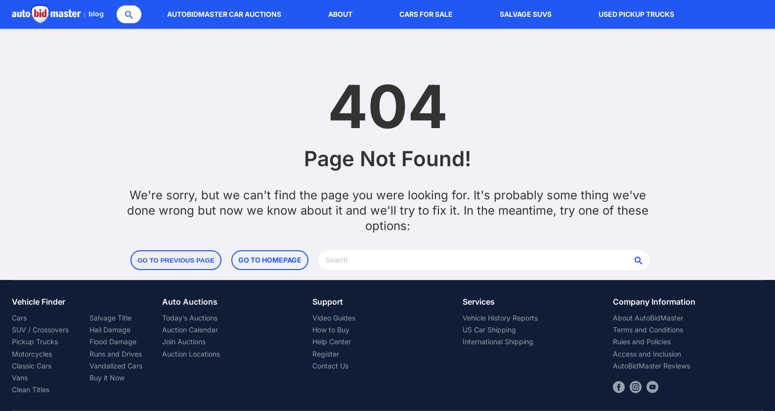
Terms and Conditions (648, 329)
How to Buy (330, 329)
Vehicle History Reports (500, 318)
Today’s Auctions (189, 318)
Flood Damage (112, 341)
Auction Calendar (190, 329)
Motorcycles (32, 354)
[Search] (129, 14)
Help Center (331, 341)
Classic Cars (31, 366)
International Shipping (498, 341)
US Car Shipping (489, 329)
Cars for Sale (426, 14)
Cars (19, 318)
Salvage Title (110, 318)
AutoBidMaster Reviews (651, 366)
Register (325, 354)
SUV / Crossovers (40, 329)
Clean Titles (30, 389)
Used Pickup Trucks (636, 14)
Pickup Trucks (35, 341)
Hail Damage (109, 329)
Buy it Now (107, 377)
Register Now (741, 14)
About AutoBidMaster (648, 318)
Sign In (708, 14)
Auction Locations (191, 354)
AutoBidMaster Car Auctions (224, 14)
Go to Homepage (269, 260)
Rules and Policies (642, 341)
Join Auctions (184, 341)
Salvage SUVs (526, 14)
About (340, 14)
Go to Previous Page (176, 260)
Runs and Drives (115, 354)
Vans (20, 377)
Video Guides (333, 318)
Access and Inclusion (647, 354)
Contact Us (330, 366)
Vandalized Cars (115, 366)
